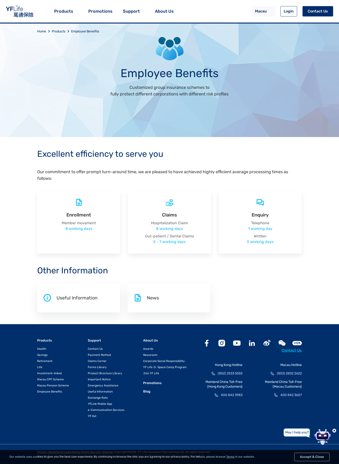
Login (289, 11)
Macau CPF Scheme (50, 379)
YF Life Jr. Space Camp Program (165, 367)
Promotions (100, 11)
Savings (42, 355)
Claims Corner (97, 361)
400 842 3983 (231, 395)
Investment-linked (49, 373)
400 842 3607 (291, 395)
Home (44, 31)
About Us (164, 11)
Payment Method (99, 355)
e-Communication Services (106, 410)
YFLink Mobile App (100, 403)
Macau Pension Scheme (53, 385)
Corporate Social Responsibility (164, 361)
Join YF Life (151, 373)
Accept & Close (312, 457)
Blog (146, 391)
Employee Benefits (85, 31)
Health (41, 348)
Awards (148, 348)
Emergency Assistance (103, 385)
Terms (230, 456)
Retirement (44, 361)
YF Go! (92, 416)
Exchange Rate (98, 397)
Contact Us (318, 11)
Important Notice (99, 379)
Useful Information (100, 391)
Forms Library (97, 367)
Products (63, 11)
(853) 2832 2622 (289, 373)
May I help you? (297, 432)
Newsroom (150, 355)
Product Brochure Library (105, 373)
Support (131, 11)
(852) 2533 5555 (230, 373)
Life (39, 367)
